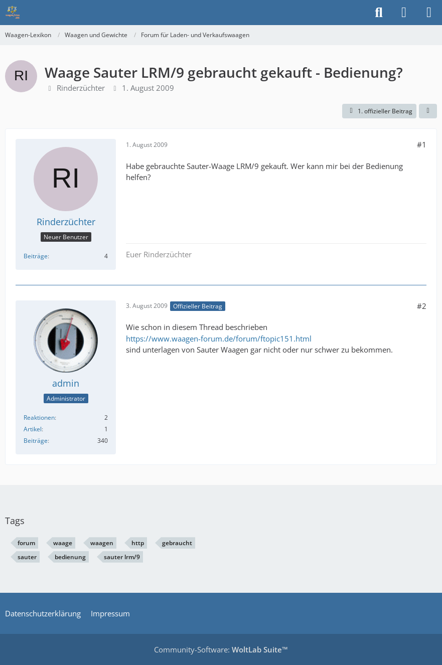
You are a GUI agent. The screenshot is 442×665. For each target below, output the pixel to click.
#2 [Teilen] (421, 306)
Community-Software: (221, 649)
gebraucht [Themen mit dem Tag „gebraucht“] (177, 543)
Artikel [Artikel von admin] (33, 429)
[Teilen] (428, 111)
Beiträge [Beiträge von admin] (36, 440)
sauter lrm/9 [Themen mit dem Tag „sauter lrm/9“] (122, 557)
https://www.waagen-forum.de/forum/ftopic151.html (219, 339)
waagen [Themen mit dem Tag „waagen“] (101, 543)
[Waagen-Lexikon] (12, 13)
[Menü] (429, 13)
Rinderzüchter (81, 88)
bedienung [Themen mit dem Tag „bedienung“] (70, 557)
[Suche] (379, 13)
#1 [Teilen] (421, 144)
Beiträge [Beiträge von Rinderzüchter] (36, 256)
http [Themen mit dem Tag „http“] (137, 543)
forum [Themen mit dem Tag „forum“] (26, 543)
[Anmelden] (404, 12)
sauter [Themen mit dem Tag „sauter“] (27, 557)
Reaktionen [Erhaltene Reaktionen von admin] (39, 417)
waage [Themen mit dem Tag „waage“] (62, 543)
